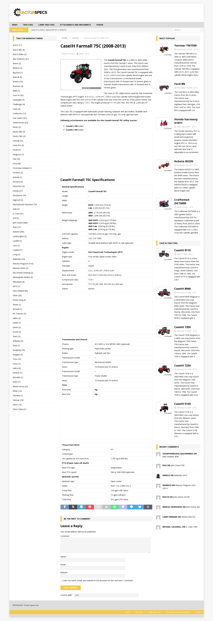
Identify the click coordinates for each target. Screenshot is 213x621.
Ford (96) (17, 163)
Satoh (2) (17, 327)
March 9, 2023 (182, 207)
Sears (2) (17, 336)
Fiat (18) (16, 159)
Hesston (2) (18, 182)
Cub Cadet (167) (20, 118)
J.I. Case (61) (18, 213)
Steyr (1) (16, 345)
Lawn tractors (47, 24)
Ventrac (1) (17, 373)
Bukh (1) (16, 91)
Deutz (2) (17, 127)
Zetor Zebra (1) (19, 409)
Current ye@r (67, 595)
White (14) (17, 391)
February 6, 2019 (183, 126)
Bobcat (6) (17, 77)
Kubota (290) (18, 232)
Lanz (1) (16, 245)
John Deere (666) (20, 222)
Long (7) (16, 254)
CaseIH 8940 (182, 288)
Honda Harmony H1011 (186, 121)
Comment (64, 536)
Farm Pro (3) (18, 145)
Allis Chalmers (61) (21, 59)
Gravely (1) (17, 177)
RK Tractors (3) (19, 313)
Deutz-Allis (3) (19, 131)
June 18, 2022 (69, 53)
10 (197, 49)
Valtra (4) (17, 368)
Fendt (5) (17, 150)
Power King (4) (19, 300)
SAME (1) (17, 323)
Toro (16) (17, 359)
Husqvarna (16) (19, 195)
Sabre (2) (17, 318)
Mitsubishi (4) (18, 282)
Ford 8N (179, 84)
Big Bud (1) (18, 72)
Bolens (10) (18, 81)
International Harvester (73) (25, 204)
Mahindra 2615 (180, 475)
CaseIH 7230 (182, 365)
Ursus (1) (17, 363)
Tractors (28, 24)
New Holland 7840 (170, 456)
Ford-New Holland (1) (22, 168)
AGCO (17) (17, 45)
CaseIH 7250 (182, 327)
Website (64, 572)
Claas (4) (16, 109)
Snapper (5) (18, 354)
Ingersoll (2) (18, 200)
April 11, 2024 (182, 254)
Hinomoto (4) (19, 186)
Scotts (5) (17, 332)
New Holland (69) (20, 291)
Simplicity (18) (19, 350)
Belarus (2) (17, 68)
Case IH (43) (18, 95)
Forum (103, 24)
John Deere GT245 (181, 497)
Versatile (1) (18, 377)
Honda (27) (18, 191)
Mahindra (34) (19, 259)
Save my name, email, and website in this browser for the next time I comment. (98, 580)
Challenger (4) (19, 104)
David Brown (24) (20, 122)
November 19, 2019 (184, 88)
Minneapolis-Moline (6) (23, 277)
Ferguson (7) (18, 154)
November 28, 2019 (184, 165)
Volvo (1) (17, 382)
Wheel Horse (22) (20, 386)
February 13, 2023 (184, 369)
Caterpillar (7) (18, 100)
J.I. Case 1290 (191, 526)
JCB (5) (16, 218)
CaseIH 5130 (182, 404)
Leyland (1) (17, 250)
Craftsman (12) (19, 113)
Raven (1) (17, 304)
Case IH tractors (168, 243)
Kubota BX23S (183, 161)
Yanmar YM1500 (185, 45)
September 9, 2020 (184, 49)
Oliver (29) (17, 295)
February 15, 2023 (184, 292)
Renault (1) (17, 309)
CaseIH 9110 (182, 250)
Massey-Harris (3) (20, 268)
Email (63, 564)
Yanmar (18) (18, 400)
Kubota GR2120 (188, 517)
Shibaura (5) (18, 341)
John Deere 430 (193, 507)
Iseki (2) (16, 209)
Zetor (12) (17, 404)
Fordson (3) (18, 172)
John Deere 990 (177, 465)
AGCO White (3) (19, 54)
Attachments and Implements (77, 24)
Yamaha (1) (18, 395)
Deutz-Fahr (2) (19, 136)
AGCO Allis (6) (19, 50)
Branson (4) (18, 86)
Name (63, 556)
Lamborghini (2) (20, 236)
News (15, 24)
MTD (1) (16, 286)
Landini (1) (17, 241)
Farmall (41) (18, 141)
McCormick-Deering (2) (23, 273)
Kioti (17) (17, 227)
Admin (81, 53)
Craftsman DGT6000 (181, 201)
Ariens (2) (17, 63)
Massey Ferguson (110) (23, 263)
